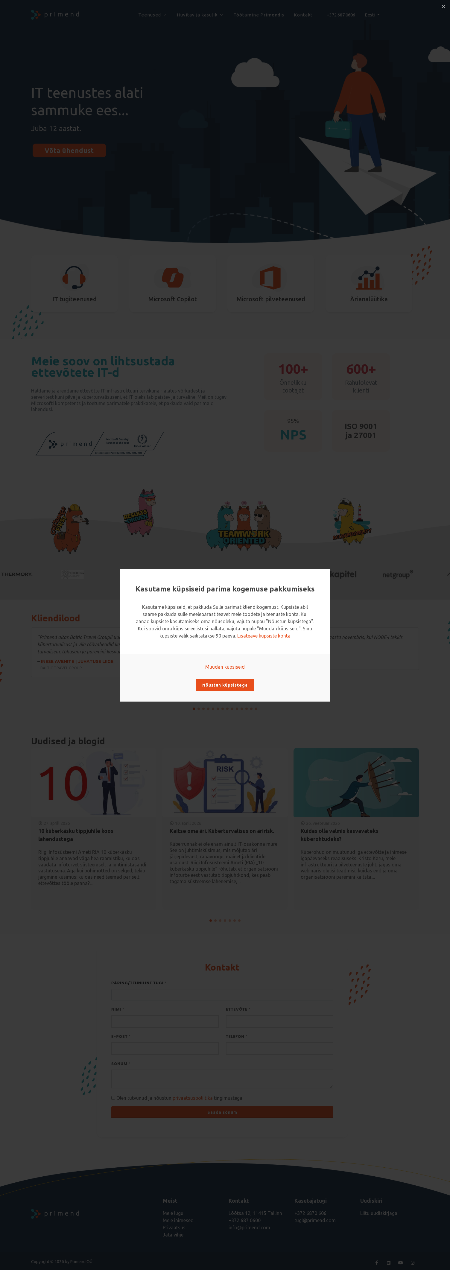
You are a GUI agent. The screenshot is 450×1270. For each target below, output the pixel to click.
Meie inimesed (178, 1220)
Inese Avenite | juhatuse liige (126, 665)
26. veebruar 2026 (323, 823)
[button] (194, 709)
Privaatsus (174, 1227)
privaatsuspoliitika (193, 1098)
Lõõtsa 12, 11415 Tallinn (255, 1213)
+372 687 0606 (341, 14)
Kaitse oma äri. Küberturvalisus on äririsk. (222, 831)
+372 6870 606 (310, 1213)
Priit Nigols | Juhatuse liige (323, 658)
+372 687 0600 (245, 1220)
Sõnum (120, 1064)
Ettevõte (238, 1009)
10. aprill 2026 (188, 823)
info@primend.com (249, 1227)
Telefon (236, 1036)
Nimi (117, 1009)
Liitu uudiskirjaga (378, 1213)
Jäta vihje (173, 1234)
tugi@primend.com (315, 1220)
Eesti (370, 14)
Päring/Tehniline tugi (138, 983)
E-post (120, 1036)
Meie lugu (173, 1213)
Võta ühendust (69, 150)
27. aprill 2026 (57, 823)
